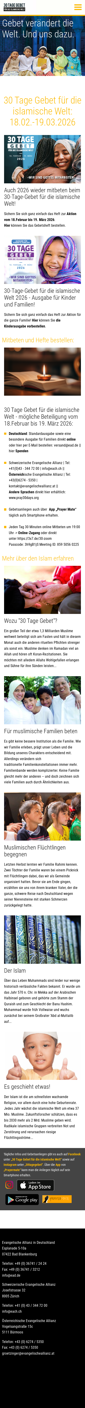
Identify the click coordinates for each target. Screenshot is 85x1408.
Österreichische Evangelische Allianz (29, 1321)
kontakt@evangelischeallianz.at (32, 486)
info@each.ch (52, 468)
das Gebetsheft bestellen (46, 225)
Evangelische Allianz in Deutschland (28, 1242)
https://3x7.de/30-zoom (34, 538)
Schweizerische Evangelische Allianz (35, 463)
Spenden (21, 451)
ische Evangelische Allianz (36, 474)
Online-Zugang (29, 533)
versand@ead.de (66, 445)
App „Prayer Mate (62, 509)
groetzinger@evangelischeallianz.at (28, 1353)
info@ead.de (11, 1275)
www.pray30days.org (24, 498)
